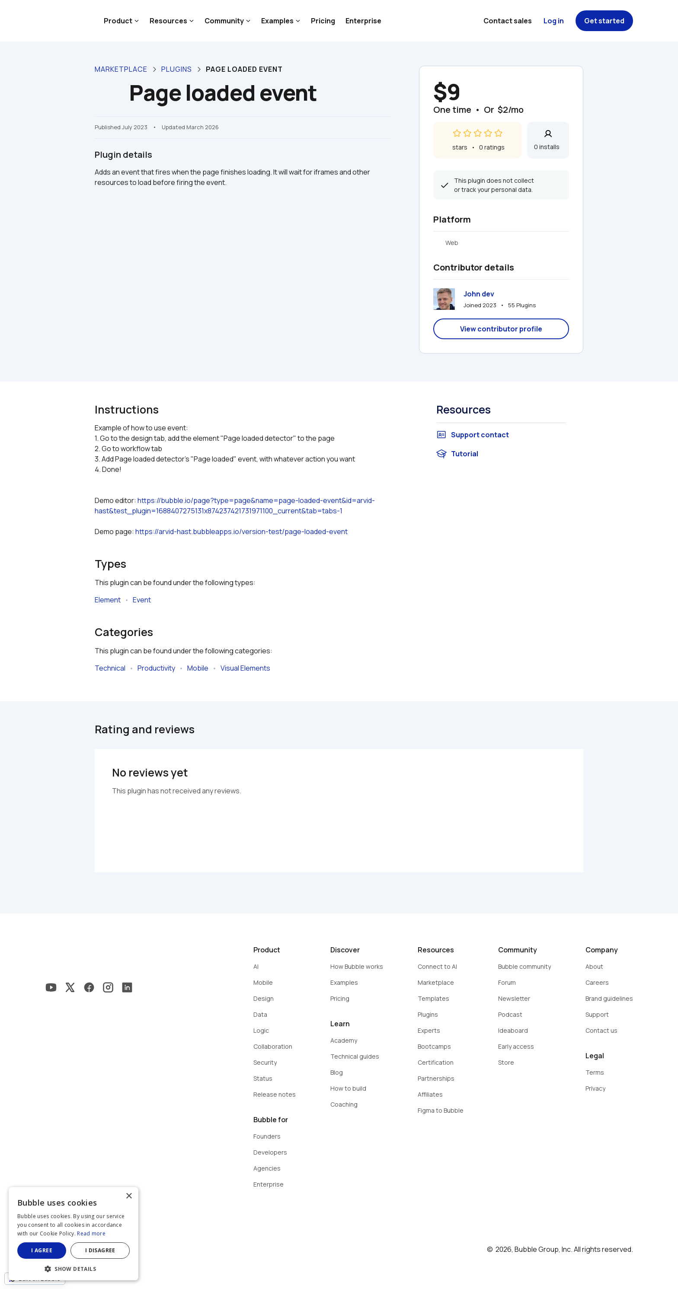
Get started (604, 20)
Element (108, 600)
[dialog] (73, 1233)
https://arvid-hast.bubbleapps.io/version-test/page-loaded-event (241, 531)
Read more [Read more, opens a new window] (91, 1233)
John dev (479, 294)
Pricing (323, 20)
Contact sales (507, 20)
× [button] (128, 1196)
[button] (73, 1268)
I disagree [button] (100, 1250)
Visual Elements (245, 668)
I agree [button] (41, 1250)
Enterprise (363, 20)
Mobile (197, 668)
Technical (110, 668)
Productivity (156, 668)
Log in (554, 20)
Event (142, 600)
